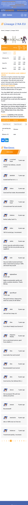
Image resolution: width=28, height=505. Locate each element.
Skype (23, 5)
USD (15, 52)
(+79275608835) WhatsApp (16, 5)
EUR (15, 54)
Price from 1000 (24, 47)
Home (2, 30)
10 (23, 441)
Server (15, 120)
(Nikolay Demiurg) (19, 4)
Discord (14, 7)
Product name (5, 120)
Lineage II (7, 30)
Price (14, 47)
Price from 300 (19, 47)
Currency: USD (23, 10)
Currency (4, 47)
